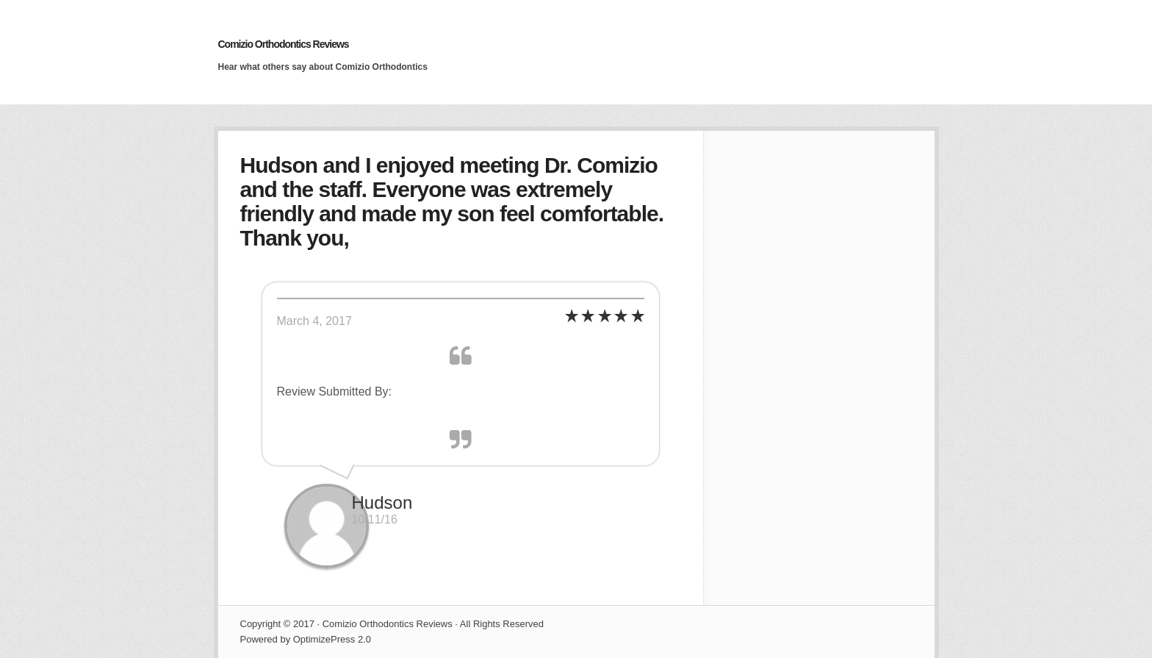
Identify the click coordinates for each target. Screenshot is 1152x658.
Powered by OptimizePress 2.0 (305, 639)
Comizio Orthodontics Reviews (283, 44)
